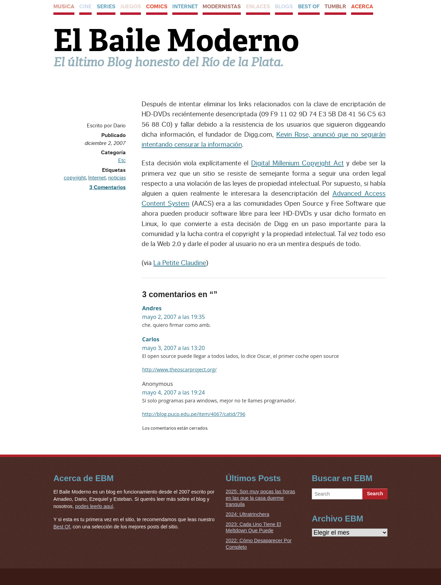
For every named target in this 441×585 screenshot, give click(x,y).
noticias (117, 178)
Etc (122, 160)
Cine (85, 6)
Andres (152, 308)
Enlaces (258, 6)
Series (106, 6)
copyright (75, 178)
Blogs (284, 6)
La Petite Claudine (179, 263)
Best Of (309, 6)
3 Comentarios (107, 187)
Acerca (362, 6)
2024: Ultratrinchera (247, 514)
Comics (156, 6)
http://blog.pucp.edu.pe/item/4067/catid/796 (194, 414)
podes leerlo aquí (94, 506)
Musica (63, 6)
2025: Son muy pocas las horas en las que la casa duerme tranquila (260, 498)
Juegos (130, 6)
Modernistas (222, 6)
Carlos (151, 339)
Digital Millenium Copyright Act (297, 163)
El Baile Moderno (176, 40)
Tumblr (335, 6)
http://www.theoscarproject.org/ (179, 369)
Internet (185, 6)
